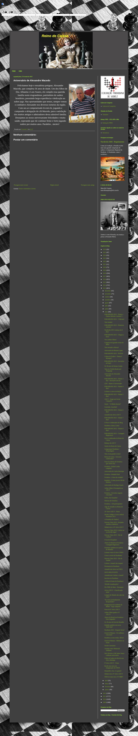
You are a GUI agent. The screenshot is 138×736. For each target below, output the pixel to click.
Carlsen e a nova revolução (112, 391)
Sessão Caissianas (109, 645)
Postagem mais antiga (87, 185)
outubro (107, 297)
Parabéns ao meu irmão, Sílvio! (114, 638)
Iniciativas (106, 133)
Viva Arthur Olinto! (110, 339)
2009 (104, 702)
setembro (108, 300)
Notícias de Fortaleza (110, 501)
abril (106, 680)
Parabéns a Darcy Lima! (111, 425)
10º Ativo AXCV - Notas (112, 511)
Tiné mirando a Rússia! (111, 347)
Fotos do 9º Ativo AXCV (112, 609)
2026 (104, 249)
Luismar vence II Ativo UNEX (113, 552)
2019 (104, 270)
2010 (104, 699)
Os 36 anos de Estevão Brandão (114, 622)
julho (106, 306)
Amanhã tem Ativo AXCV (112, 415)
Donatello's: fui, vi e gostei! (113, 671)
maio (106, 312)
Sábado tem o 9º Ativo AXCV (113, 674)
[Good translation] (5, 12)
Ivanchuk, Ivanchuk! (110, 407)
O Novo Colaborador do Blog (113, 422)
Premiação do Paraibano (111, 566)
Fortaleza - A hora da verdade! (113, 477)
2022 (104, 261)
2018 (104, 273)
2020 (104, 267)
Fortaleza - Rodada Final (112, 474)
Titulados (105, 114)
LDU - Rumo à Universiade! (113, 383)
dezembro (108, 291)
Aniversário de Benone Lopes (113, 350)
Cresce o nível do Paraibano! (113, 555)
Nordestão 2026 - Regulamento (112, 142)
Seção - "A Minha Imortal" (112, 404)
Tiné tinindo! (108, 322)
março (107, 683)
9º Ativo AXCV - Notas (111, 663)
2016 (104, 279)
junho (107, 309)
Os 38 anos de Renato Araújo (113, 366)
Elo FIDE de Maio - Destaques (113, 587)
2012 (104, 693)
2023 (104, 258)
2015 (104, 282)
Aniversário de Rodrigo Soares (113, 485)
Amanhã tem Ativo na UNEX (113, 569)
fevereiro (108, 686)
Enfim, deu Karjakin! (110, 498)
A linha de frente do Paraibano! (114, 581)
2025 (104, 252)
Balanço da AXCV (110, 443)
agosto (107, 303)
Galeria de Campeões (109, 106)
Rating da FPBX (108, 123)
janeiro (107, 689)
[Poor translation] (11, 12)
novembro (108, 294)
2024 (104, 255)
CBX (20, 71)
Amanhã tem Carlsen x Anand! (113, 575)
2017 (104, 276)
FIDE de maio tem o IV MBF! (113, 677)
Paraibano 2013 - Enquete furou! (114, 630)
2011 (104, 696)
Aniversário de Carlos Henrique (114, 471)
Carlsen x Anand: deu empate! (113, 563)
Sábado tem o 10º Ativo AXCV (114, 527)
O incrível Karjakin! (110, 540)
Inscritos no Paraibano (111, 578)
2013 (104, 288)
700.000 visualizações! (111, 584)
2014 (104, 285)
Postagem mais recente (21, 185)
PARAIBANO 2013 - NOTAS (113, 353)
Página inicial (54, 185)
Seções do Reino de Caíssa (112, 446)
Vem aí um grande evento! (112, 454)
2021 (104, 264)
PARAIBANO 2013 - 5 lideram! (114, 319)
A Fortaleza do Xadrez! (111, 519)
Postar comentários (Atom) (27, 188)
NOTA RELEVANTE (111, 572)
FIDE (14, 71)
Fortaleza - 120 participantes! (113, 504)
